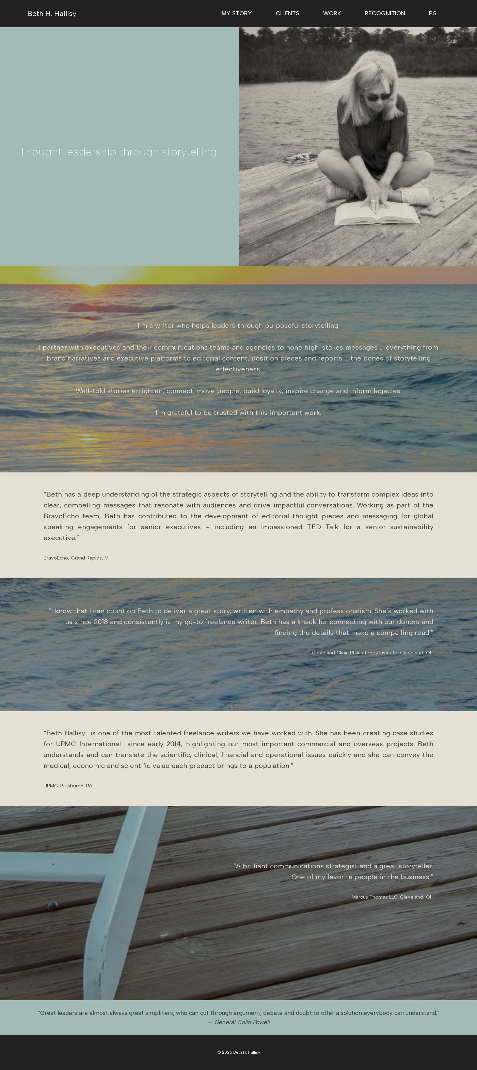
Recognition (385, 13)
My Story (237, 13)
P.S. (433, 13)
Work (332, 13)
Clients (287, 13)
